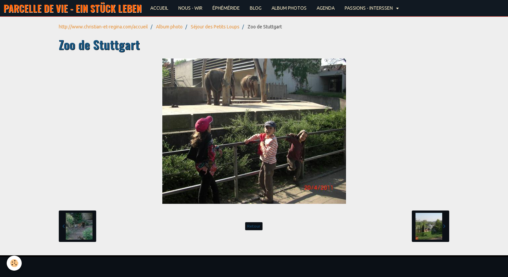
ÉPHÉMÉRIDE (226, 8)
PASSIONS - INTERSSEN (369, 8)
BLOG (256, 8)
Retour (254, 226)
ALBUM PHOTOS (289, 8)
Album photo (169, 26)
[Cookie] (14, 263)
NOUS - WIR (190, 8)
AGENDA (326, 8)
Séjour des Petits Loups (215, 26)
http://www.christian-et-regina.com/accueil (103, 26)
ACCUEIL (159, 8)
